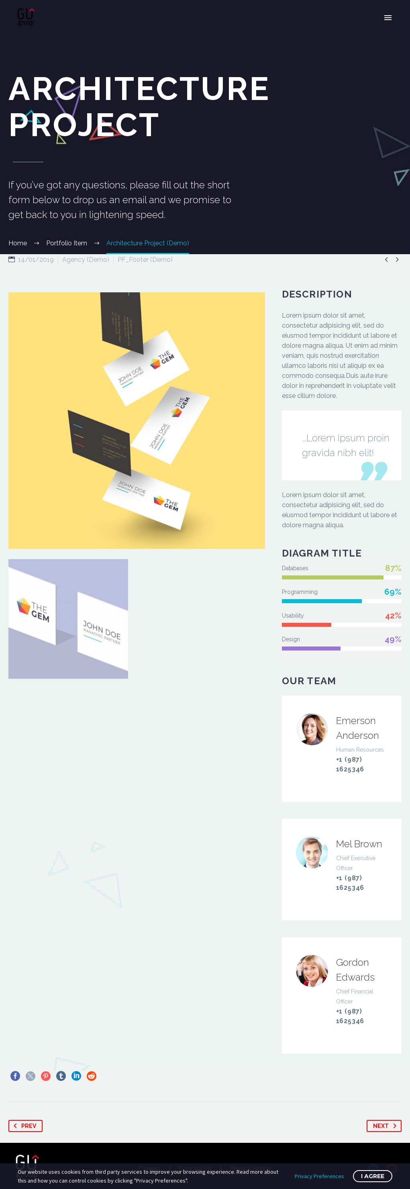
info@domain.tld (368, 779)
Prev (23, 1126)
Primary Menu (388, 17)
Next (386, 1126)
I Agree (372, 1176)
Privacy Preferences (319, 1176)
